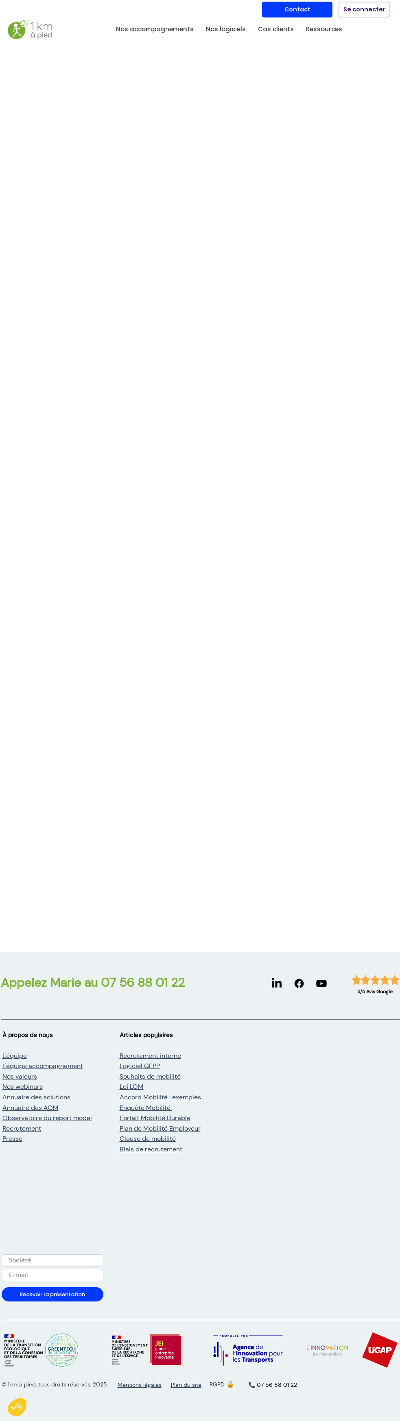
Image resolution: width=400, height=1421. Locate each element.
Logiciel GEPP (140, 1066)
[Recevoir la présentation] (52, 1294)
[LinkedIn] (277, 983)
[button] (155, 31)
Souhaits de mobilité (150, 1076)
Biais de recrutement (151, 1149)
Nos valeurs (19, 1076)
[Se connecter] (364, 9)
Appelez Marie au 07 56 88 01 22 (93, 982)
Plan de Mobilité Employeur (160, 1128)
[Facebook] (299, 983)
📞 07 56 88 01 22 (272, 1384)
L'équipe (14, 1055)
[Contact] (297, 9)
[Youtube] (321, 983)
